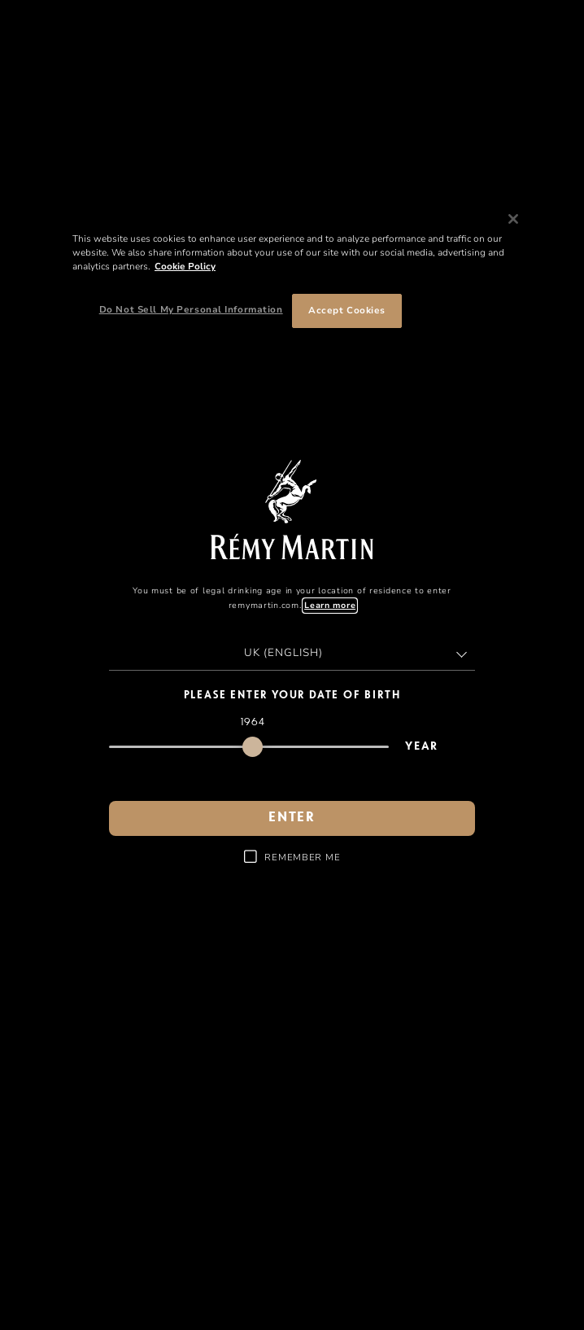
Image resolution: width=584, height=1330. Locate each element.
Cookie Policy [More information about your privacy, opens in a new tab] (185, 266)
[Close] (513, 219)
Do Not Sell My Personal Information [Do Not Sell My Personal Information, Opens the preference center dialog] (191, 309)
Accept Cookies (347, 310)
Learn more (329, 605)
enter (292, 818)
